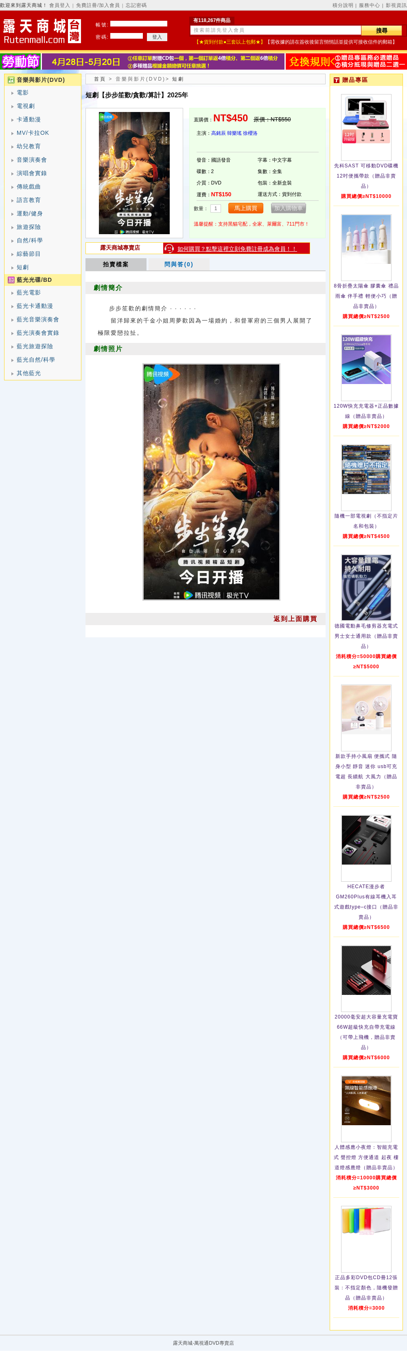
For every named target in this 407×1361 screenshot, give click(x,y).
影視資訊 (396, 5)
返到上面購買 (295, 618)
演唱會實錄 (32, 173)
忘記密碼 (136, 5)
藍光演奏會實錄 (38, 332)
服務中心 (369, 5)
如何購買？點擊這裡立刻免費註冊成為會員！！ (237, 249)
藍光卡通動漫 (35, 306)
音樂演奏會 (32, 159)
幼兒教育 (29, 146)
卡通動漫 (29, 119)
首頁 (100, 79)
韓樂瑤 (234, 133)
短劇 (23, 267)
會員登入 (59, 5)
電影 (23, 92)
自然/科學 (30, 240)
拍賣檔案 (116, 264)
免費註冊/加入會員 (98, 5)
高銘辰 (218, 133)
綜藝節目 (29, 253)
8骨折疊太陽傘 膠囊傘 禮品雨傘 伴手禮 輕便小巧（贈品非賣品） (366, 296)
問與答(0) (178, 264)
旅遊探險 (29, 227)
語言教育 (29, 200)
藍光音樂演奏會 (38, 319)
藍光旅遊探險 (35, 346)
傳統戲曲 (29, 186)
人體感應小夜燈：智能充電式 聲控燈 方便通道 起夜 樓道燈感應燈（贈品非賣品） (366, 1157)
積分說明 (343, 5)
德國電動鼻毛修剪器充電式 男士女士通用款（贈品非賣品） (366, 636)
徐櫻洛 (250, 133)
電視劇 (26, 106)
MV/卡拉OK (33, 133)
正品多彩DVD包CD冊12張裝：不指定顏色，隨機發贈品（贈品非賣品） (366, 1288)
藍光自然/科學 (36, 359)
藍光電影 (29, 292)
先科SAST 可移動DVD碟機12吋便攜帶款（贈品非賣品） (366, 176)
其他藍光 (29, 373)
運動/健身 (30, 213)
